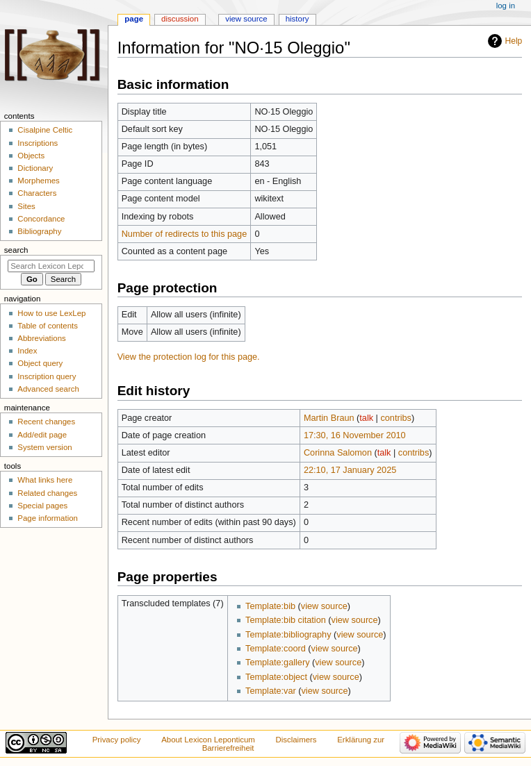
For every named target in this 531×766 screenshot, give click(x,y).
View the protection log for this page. (188, 357)
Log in (505, 5)
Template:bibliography (288, 635)
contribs (395, 418)
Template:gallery (277, 662)
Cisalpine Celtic (44, 130)
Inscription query (46, 376)
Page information (47, 518)
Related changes (47, 493)
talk (366, 418)
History (297, 19)
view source (324, 606)
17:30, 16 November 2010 (355, 435)
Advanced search (48, 389)
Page (133, 19)
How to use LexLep (51, 313)
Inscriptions (37, 143)
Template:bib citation (285, 620)
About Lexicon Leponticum (208, 739)
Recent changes (46, 421)
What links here (44, 480)
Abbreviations (41, 338)
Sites (26, 206)
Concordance (41, 219)
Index (27, 351)
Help (514, 41)
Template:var (270, 691)
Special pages (42, 505)
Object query (40, 363)
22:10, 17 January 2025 (350, 470)
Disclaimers (296, 739)
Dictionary (35, 168)
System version (44, 447)
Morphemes (38, 180)
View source (246, 19)
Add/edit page (42, 435)
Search (16, 250)
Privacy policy (116, 739)
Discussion (179, 19)
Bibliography (39, 231)
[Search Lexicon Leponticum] (51, 266)
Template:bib (270, 606)
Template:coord (275, 648)
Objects (30, 155)
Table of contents (47, 326)
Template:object (276, 677)
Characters (36, 193)
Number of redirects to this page (184, 234)
